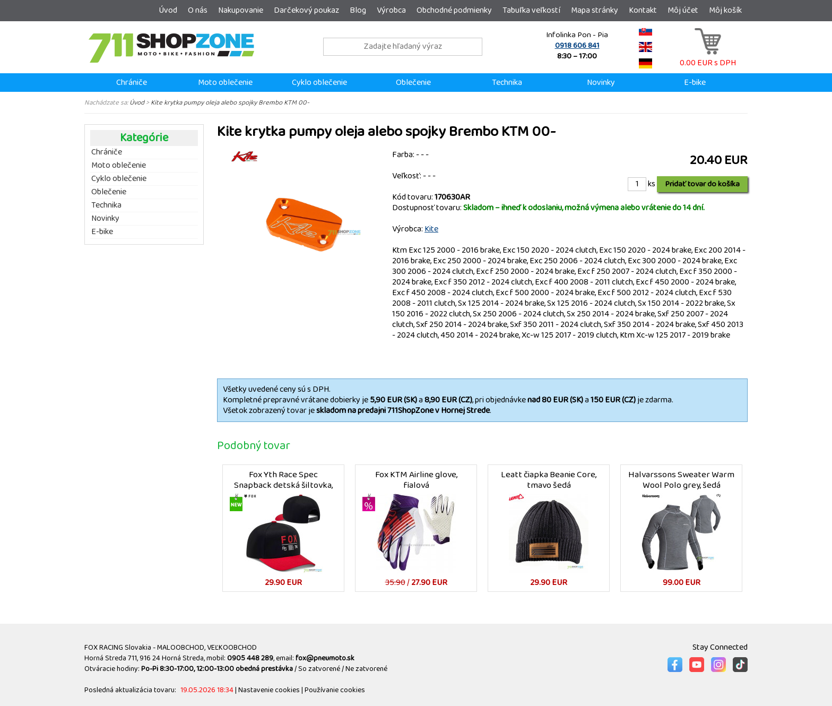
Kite (431, 229)
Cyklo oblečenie (319, 82)
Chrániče (131, 82)
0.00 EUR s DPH (708, 58)
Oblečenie (413, 82)
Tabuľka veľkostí (531, 10)
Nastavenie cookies (269, 690)
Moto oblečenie (225, 82)
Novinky (601, 82)
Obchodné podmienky (454, 10)
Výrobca (391, 10)
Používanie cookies (335, 690)
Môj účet (683, 10)
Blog (358, 10)
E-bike (695, 82)
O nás (197, 10)
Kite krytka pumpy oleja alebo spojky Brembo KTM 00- (230, 102)
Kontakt (643, 10)
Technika (507, 82)
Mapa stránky (594, 10)
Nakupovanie (240, 10)
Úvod (168, 10)
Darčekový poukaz (306, 10)
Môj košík (725, 10)
